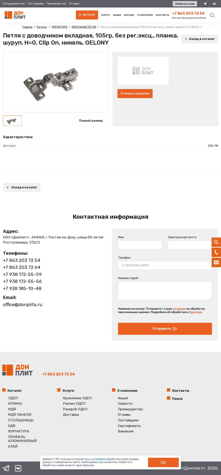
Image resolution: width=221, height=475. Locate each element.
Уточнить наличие (135, 93)
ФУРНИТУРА (18, 431)
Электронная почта (182, 237)
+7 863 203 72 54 (188, 13)
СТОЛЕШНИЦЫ (20, 420)
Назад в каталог (200, 39)
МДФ (12, 409)
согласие (179, 308)
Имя (121, 237)
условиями (99, 459)
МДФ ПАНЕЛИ (19, 415)
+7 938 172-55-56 (22, 281)
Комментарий (128, 278)
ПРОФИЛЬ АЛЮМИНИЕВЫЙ (22, 439)
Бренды (129, 15)
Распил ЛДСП (74, 404)
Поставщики (36, 3)
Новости (125, 404)
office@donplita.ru (22, 304)
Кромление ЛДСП (77, 398)
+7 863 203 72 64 (21, 267)
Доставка (71, 415)
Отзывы (74, 3)
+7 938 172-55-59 (22, 274)
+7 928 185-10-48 (22, 288)
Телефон (124, 257)
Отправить (165, 329)
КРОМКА (15, 404)
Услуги (105, 15)
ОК (163, 462)
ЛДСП (13, 398)
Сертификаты (129, 426)
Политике (195, 312)
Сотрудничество (14, 3)
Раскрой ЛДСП (75, 409)
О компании (145, 15)
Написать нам (185, 3)
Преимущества (56, 3)
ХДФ (11, 426)
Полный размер (91, 120)
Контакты (162, 15)
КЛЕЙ (13, 447)
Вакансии (126, 431)
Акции (117, 15)
